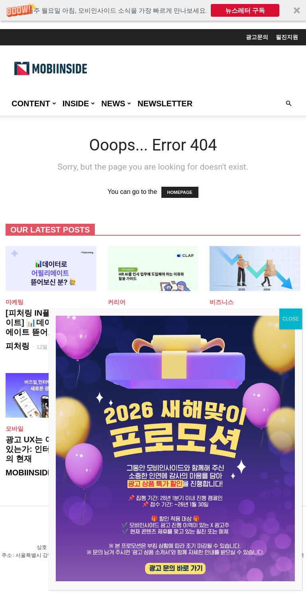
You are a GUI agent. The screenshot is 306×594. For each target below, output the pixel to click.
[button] (153, 10)
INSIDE (79, 103)
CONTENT (34, 103)
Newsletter (164, 103)
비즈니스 (221, 302)
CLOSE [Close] (290, 319)
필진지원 (287, 37)
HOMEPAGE (179, 192)
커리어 (117, 302)
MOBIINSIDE (29, 472)
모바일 (15, 428)
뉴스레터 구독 (245, 10)
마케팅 (15, 302)
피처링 (17, 346)
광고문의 (257, 37)
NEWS (116, 103)
